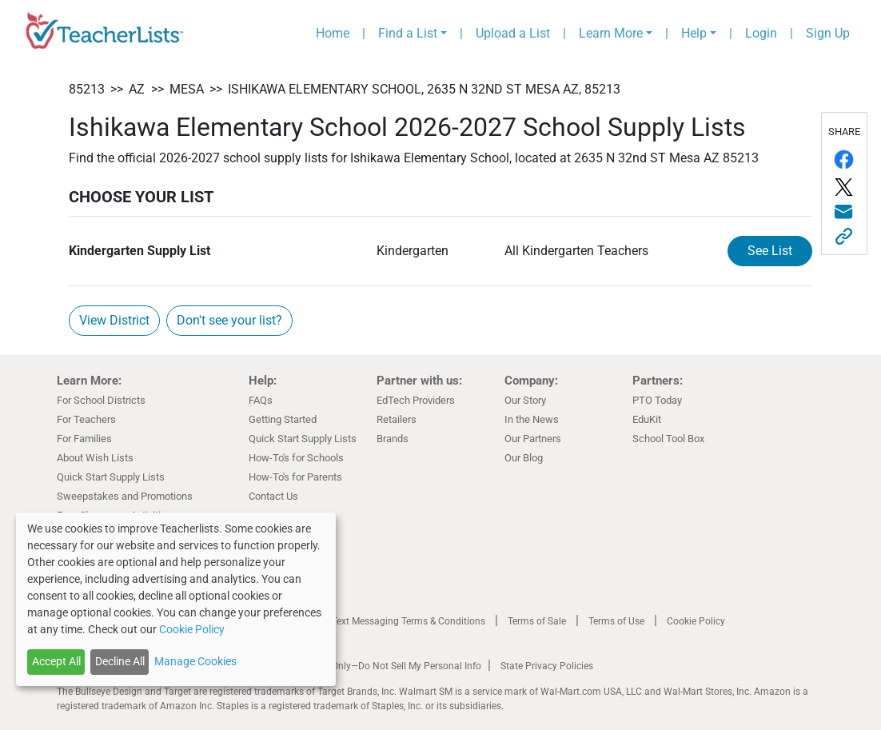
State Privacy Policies (546, 666)
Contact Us (273, 496)
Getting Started (283, 419)
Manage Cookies (195, 661)
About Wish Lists (95, 458)
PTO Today (657, 400)
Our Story (525, 400)
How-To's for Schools (296, 458)
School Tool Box (668, 439)
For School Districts (101, 400)
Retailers (397, 419)
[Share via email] (844, 213)
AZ (137, 89)
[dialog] (176, 599)
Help (694, 33)
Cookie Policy (696, 621)
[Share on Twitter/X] (844, 187)
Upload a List (513, 33)
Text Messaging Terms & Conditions (408, 621)
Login (761, 33)
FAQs (261, 400)
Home (332, 33)
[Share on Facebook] (844, 160)
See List (779, 249)
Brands (393, 439)
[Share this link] (844, 236)
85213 (87, 89)
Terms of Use (616, 621)
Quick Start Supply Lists (111, 477)
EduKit (646, 419)
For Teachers (86, 419)
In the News (531, 419)
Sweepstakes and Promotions (125, 496)
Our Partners (532, 439)
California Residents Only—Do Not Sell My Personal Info (362, 666)
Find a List (407, 33)
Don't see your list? (229, 320)
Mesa (186, 89)
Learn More (611, 33)
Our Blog (523, 458)
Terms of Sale (537, 621)
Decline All (120, 661)
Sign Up (828, 33)
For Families (84, 439)
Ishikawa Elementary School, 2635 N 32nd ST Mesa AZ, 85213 (424, 89)
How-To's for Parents (295, 477)
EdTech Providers (416, 400)
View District (114, 320)
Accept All (56, 661)
